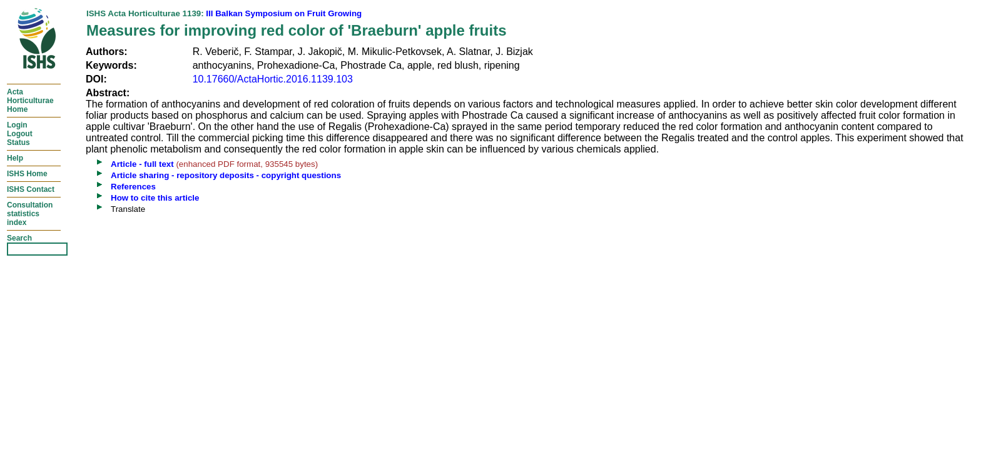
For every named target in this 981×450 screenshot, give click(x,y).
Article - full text (142, 164)
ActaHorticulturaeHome (30, 101)
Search (19, 238)
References (133, 186)
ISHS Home (27, 173)
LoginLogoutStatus (20, 134)
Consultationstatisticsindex (30, 214)
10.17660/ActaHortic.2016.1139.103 (273, 79)
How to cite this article (155, 197)
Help (15, 158)
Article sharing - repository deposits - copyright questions (226, 175)
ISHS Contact (30, 189)
